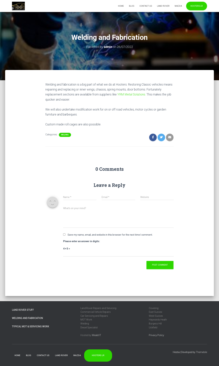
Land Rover (163, 6)
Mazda (178, 6)
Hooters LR (196, 6)
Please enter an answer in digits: (81, 241)
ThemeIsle (201, 351)
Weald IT (96, 335)
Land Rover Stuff (23, 309)
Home (121, 6)
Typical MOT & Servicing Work (30, 326)
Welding (65, 135)
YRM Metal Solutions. (131, 94)
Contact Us (145, 6)
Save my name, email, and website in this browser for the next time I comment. (110, 234)
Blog (131, 6)
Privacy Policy (156, 335)
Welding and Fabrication (27, 318)
